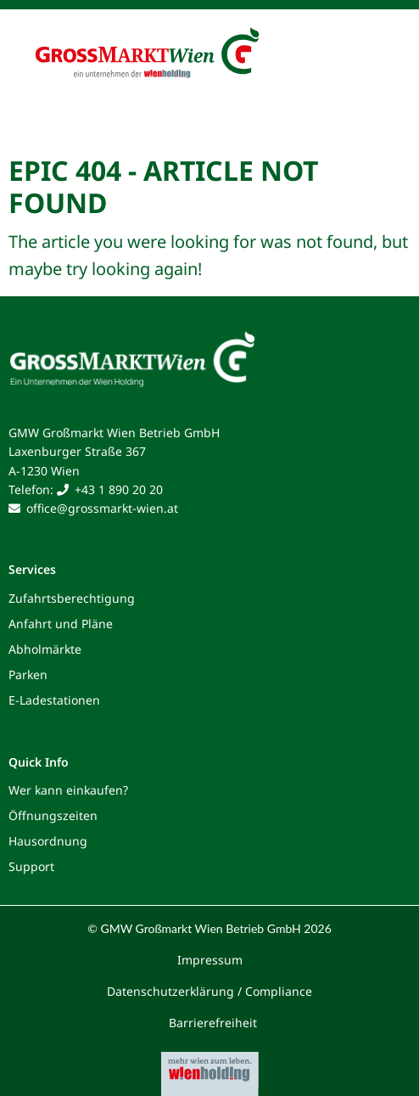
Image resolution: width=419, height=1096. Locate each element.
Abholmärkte (44, 649)
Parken (27, 674)
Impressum (210, 960)
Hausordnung (47, 841)
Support (31, 866)
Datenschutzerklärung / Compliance (209, 991)
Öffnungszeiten (53, 815)
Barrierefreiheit (213, 1023)
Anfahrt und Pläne (60, 623)
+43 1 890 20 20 (119, 489)
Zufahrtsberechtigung (71, 598)
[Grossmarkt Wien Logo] (174, 35)
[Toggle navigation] (379, 57)
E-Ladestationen (54, 700)
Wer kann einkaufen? (68, 790)
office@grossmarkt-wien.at (102, 508)
